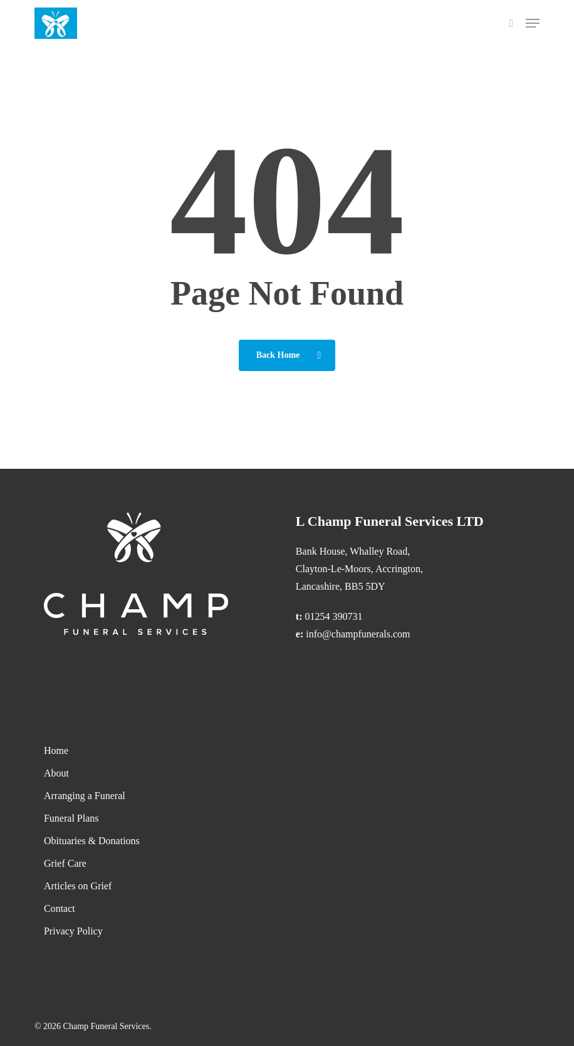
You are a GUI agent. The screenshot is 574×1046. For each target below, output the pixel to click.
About (56, 773)
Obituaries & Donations (92, 840)
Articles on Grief (78, 886)
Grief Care (65, 863)
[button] (533, 23)
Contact (59, 908)
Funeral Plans (71, 818)
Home (56, 750)
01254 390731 (334, 616)
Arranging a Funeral (84, 795)
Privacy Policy (73, 931)
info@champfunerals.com (358, 634)
